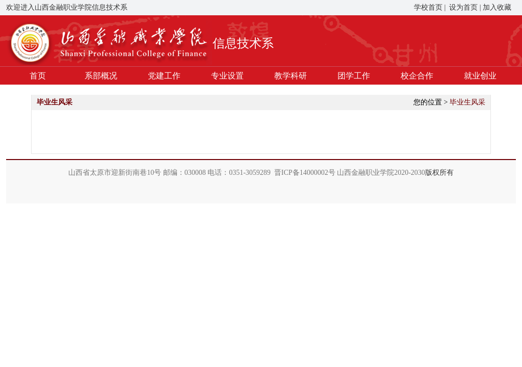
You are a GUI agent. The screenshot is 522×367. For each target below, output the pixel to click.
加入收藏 (497, 7)
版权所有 (439, 172)
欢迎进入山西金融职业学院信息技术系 (66, 7)
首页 (38, 75)
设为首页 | (464, 7)
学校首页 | (430, 7)
